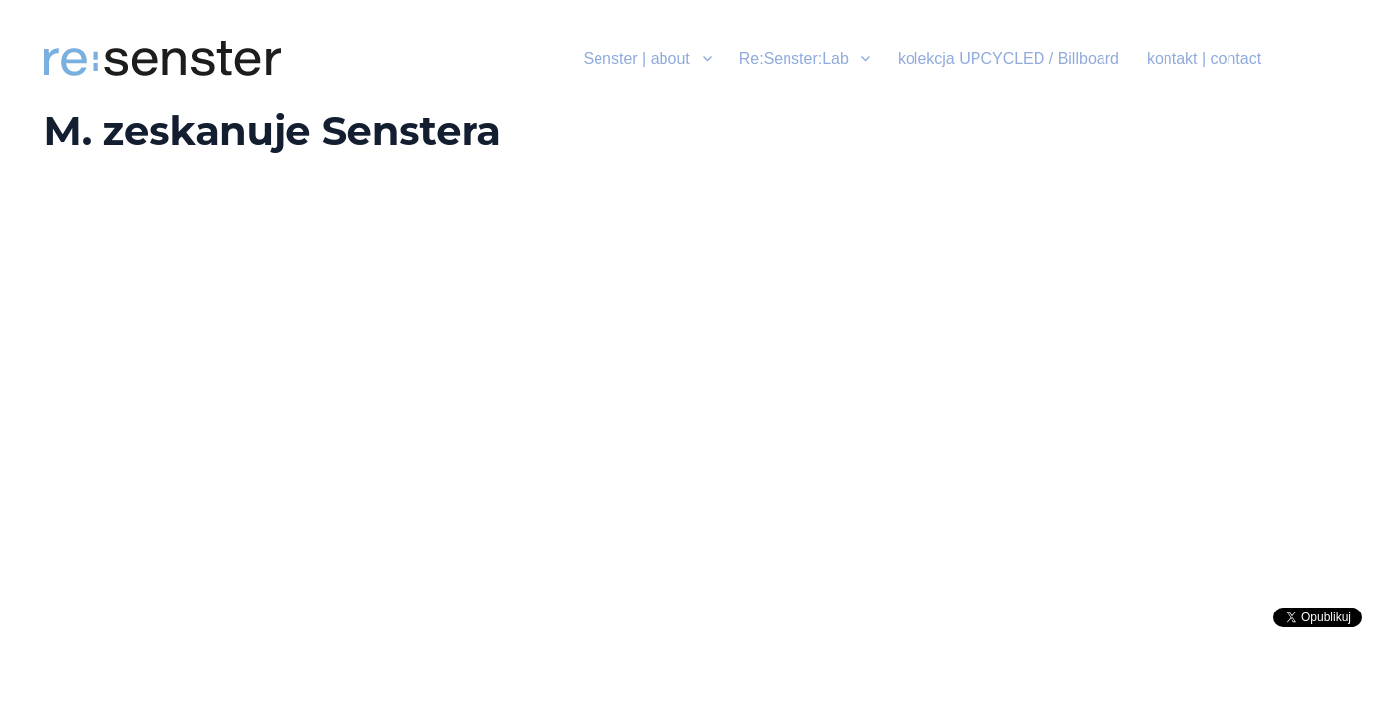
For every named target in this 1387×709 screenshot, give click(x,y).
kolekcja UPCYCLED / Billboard (1008, 58)
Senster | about (637, 58)
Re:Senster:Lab (794, 58)
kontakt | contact (1204, 58)
